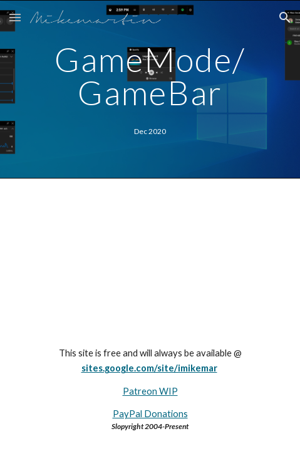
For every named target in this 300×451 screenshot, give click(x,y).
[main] (150, 76)
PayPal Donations (150, 413)
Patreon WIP (150, 391)
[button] (15, 17)
